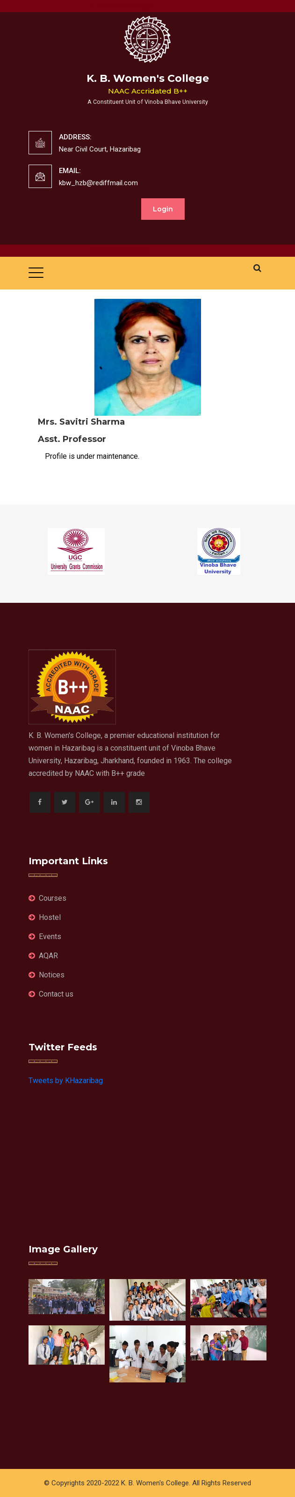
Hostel (45, 917)
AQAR (43, 955)
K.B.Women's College (127, 250)
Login (163, 209)
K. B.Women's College (128, 5)
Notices (47, 974)
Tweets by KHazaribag (66, 1080)
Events (45, 936)
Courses (47, 898)
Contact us (51, 994)
